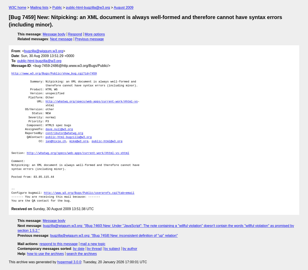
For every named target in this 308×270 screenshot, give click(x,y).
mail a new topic (93, 244)
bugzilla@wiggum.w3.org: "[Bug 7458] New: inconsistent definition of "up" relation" (114, 235)
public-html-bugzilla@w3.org (88, 7)
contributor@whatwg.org (64, 133)
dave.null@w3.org (59, 129)
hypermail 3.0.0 (69, 262)
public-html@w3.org (107, 141)
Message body (54, 34)
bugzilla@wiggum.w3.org (43, 51)
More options (95, 34)
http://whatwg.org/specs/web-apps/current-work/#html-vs (92, 102)
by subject (112, 249)
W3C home (17, 7)
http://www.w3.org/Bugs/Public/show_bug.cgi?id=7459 (54, 74)
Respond (75, 34)
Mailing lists (39, 7)
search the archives (82, 254)
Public (57, 7)
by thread (94, 249)
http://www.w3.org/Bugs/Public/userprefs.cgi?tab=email (89, 193)
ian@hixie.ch (56, 141)
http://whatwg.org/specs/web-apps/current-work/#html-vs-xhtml (78, 153)
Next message (61, 39)
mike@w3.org (78, 141)
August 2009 (124, 7)
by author (130, 249)
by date (78, 249)
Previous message (89, 39)
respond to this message (58, 244)
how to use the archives (45, 254)
